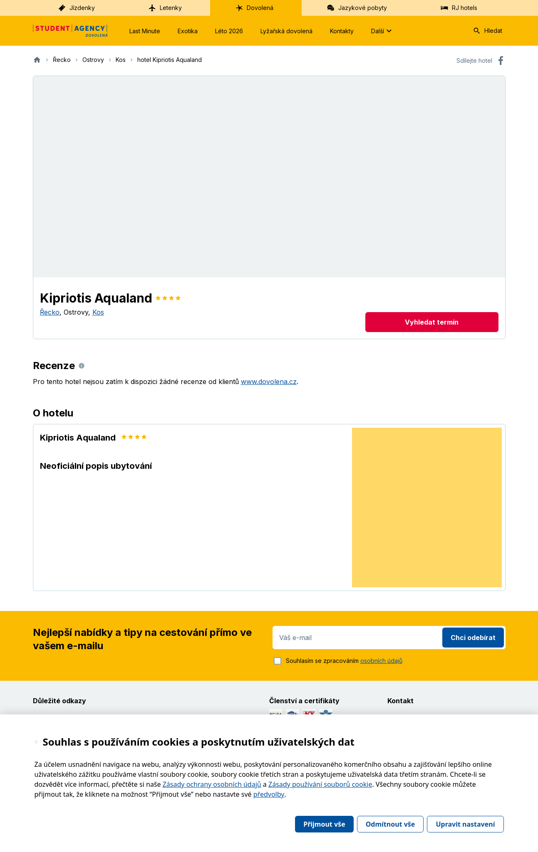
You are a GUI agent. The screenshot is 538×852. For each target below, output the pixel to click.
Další (382, 31)
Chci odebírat (473, 637)
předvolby (269, 794)
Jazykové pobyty (357, 8)
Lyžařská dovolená (286, 30)
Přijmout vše (324, 824)
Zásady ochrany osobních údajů (212, 784)
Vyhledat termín (432, 322)
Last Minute (144, 30)
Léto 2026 (229, 30)
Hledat (487, 31)
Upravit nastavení (465, 824)
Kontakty (342, 30)
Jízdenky (76, 8)
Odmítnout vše (390, 824)
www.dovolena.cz (269, 381)
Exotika (188, 30)
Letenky (165, 8)
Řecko (50, 312)
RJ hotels (458, 8)
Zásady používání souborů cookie (320, 784)
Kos (98, 312)
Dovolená (254, 8)
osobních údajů (381, 660)
